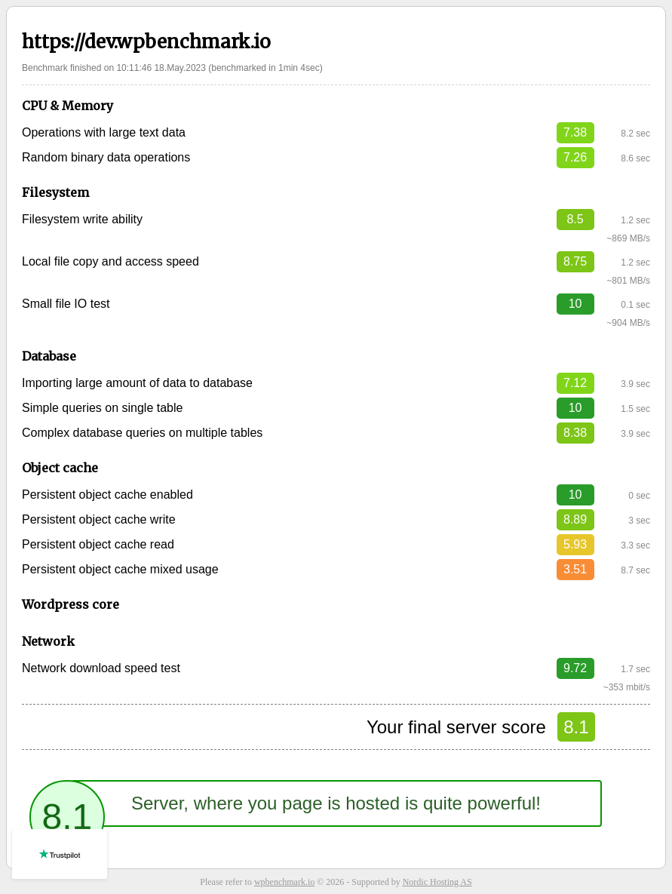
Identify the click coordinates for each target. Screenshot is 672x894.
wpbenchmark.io (284, 882)
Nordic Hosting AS (437, 882)
